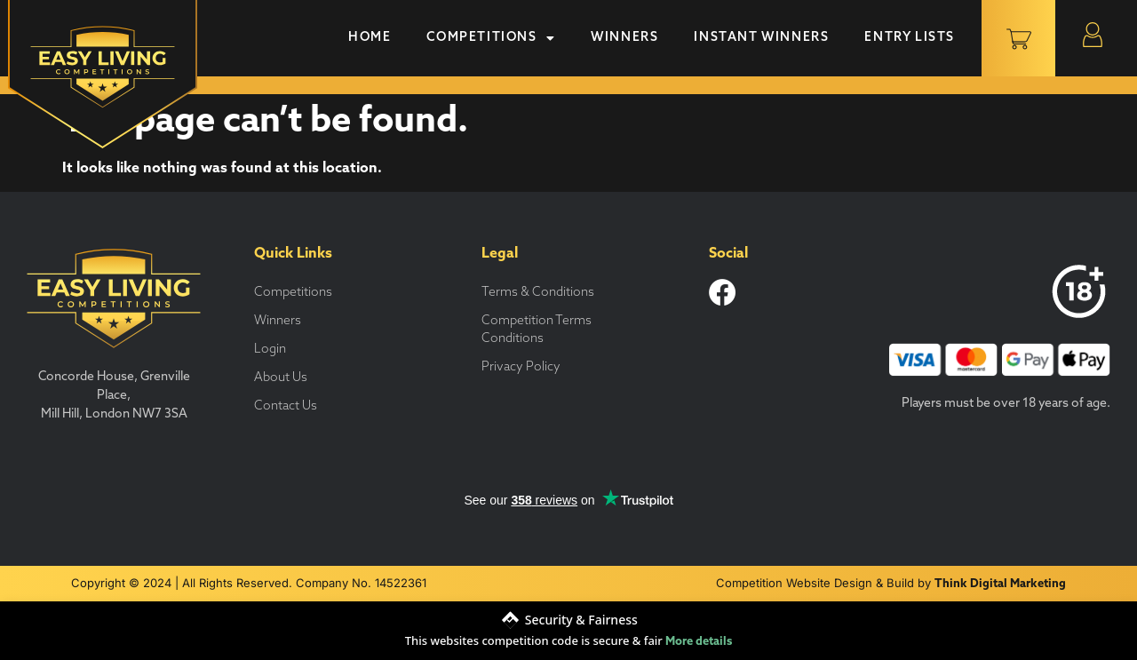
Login (270, 349)
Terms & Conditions (537, 292)
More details (698, 642)
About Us (280, 378)
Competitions (490, 38)
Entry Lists (909, 37)
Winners (624, 37)
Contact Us (285, 406)
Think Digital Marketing (1000, 584)
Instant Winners (761, 37)
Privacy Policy (521, 367)
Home (369, 37)
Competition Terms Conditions (536, 330)
